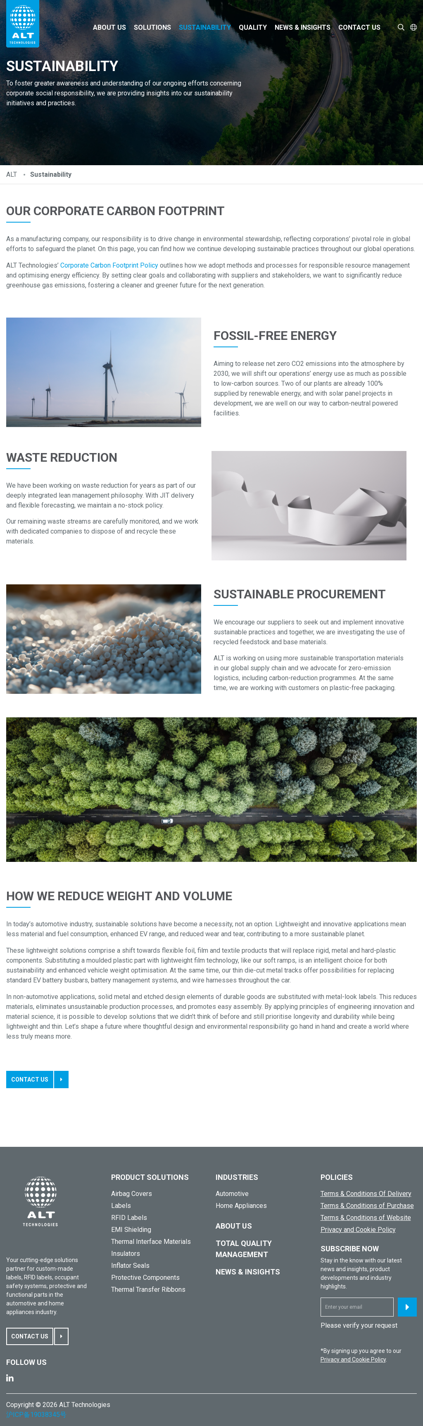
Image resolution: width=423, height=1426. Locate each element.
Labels (121, 1206)
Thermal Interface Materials (151, 1242)
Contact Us (359, 27)
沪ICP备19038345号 (36, 1415)
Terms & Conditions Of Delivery (366, 1194)
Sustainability (205, 27)
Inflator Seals (130, 1265)
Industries (237, 1177)
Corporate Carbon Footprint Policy (109, 265)
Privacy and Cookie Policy (358, 1230)
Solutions (152, 27)
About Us (109, 27)
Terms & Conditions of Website (366, 1218)
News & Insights (302, 27)
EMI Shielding (131, 1230)
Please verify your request (359, 1325)
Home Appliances (241, 1206)
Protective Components (145, 1277)
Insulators (125, 1254)
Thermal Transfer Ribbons (148, 1289)
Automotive (232, 1194)
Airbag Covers (131, 1194)
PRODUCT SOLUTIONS (150, 1177)
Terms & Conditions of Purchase (367, 1206)
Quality (253, 27)
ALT (11, 174)
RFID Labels (129, 1218)
